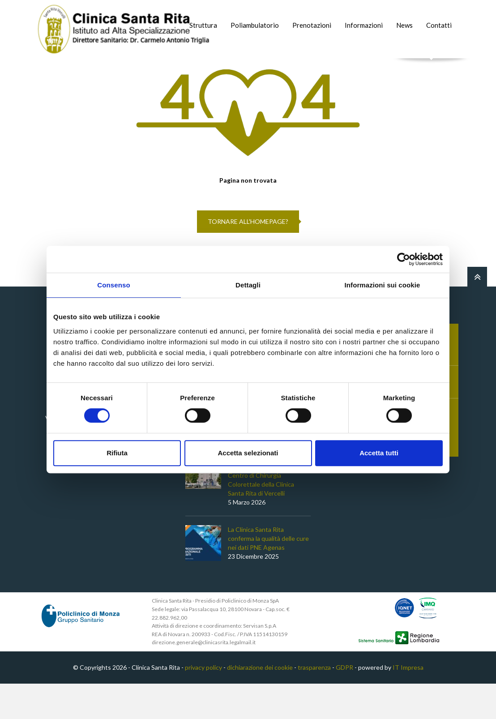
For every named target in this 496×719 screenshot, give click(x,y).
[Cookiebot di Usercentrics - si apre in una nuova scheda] (403, 259)
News (404, 25)
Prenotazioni (311, 25)
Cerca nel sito (431, 67)
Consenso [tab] (113, 285)
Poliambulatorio (255, 25)
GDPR (344, 702)
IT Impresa (408, 702)
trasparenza (314, 702)
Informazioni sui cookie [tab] (382, 285)
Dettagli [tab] (248, 285)
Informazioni (364, 25)
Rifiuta (117, 453)
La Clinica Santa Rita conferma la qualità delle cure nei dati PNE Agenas (268, 574)
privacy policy (203, 702)
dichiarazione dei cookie (260, 702)
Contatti (439, 25)
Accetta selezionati (248, 453)
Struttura (203, 25)
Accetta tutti (378, 453)
